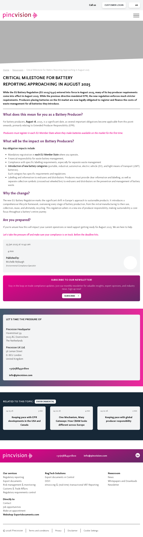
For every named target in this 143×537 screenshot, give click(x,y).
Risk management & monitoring (19, 484)
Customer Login (114, 5)
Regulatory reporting (13, 477)
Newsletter (113, 484)
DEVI (47, 481)
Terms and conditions (39, 530)
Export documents (12, 481)
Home (6, 70)
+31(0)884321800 (17, 368)
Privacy (58, 530)
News (111, 477)
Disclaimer (73, 530)
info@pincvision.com (20, 375)
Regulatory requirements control (19, 492)
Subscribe (69, 296)
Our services (10, 473)
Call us (91, 5)
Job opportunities (12, 507)
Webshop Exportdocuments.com (21, 514)
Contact (7, 503)
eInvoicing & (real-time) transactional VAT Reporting (72, 484)
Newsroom (17, 70)
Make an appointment (14, 510)
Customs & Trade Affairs (15, 488)
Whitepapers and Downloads (122, 481)
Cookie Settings (91, 530)
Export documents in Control (59, 477)
